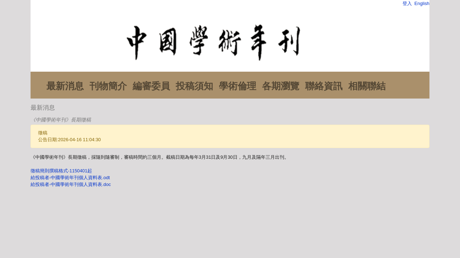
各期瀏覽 (280, 86)
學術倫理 (237, 86)
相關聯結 (367, 86)
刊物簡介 (108, 86)
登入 (407, 3)
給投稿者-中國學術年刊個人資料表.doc (71, 184)
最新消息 (65, 86)
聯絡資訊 (323, 86)
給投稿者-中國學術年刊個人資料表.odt (70, 177)
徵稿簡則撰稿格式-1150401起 (61, 170)
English (421, 3)
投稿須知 (194, 86)
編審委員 (151, 86)
